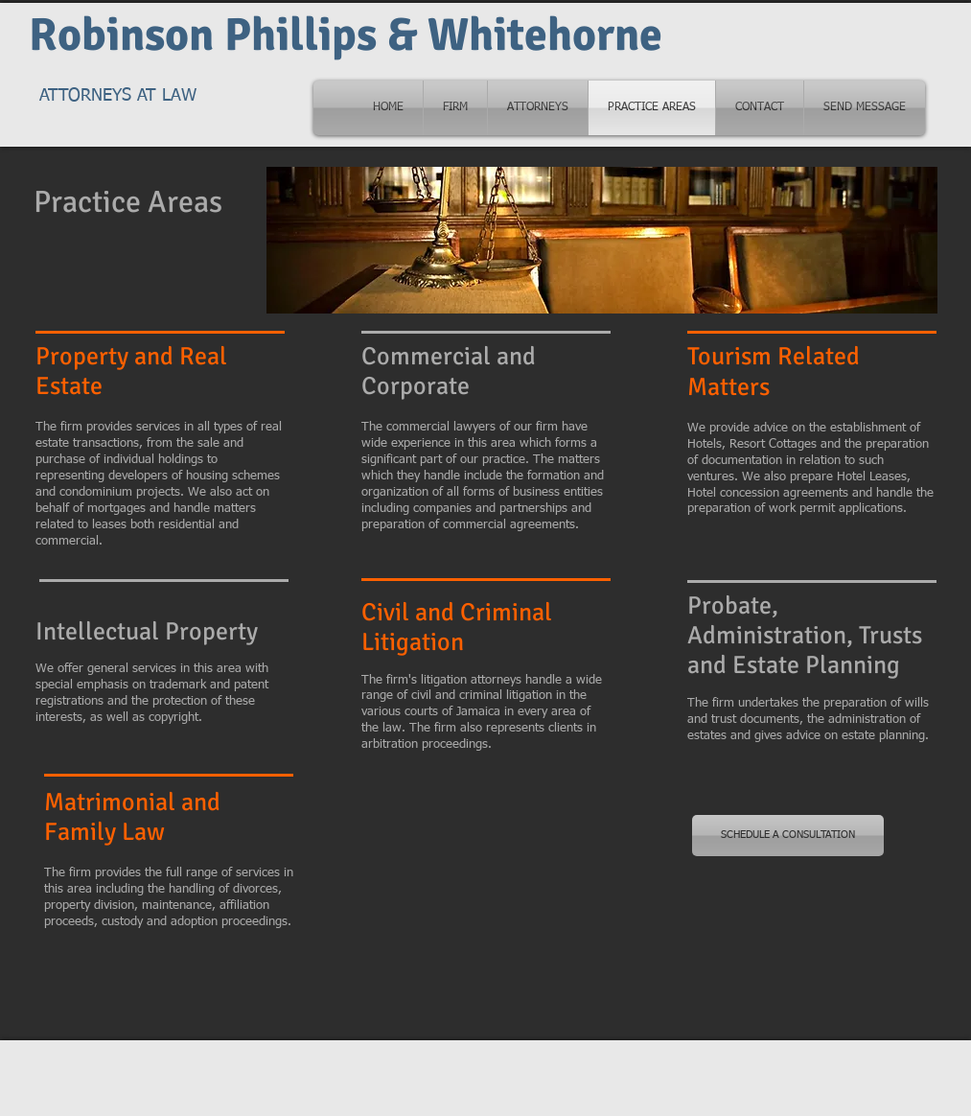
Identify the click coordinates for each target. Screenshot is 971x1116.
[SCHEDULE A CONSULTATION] (788, 835)
